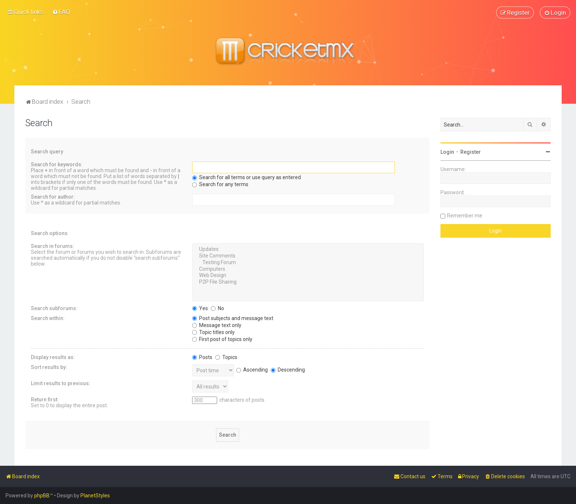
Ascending (252, 369)
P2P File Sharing (308, 282)
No (217, 308)
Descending (288, 369)
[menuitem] (61, 11)
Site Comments (308, 255)
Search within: (48, 318)
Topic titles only (213, 332)
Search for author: (53, 197)
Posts (202, 357)
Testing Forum (308, 262)
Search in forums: (52, 246)
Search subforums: (54, 308)
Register (470, 152)
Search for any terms (220, 184)
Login (447, 152)
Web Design (308, 275)
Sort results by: (49, 367)
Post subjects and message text (232, 318)
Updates (308, 249)
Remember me (464, 215)
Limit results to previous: (60, 383)
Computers (308, 269)
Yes (200, 308)
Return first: (45, 399)
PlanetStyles (95, 495)
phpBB (42, 495)
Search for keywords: (57, 164)
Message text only (216, 325)
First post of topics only (222, 339)
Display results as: (53, 357)
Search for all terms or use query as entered (246, 177)
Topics (226, 357)
